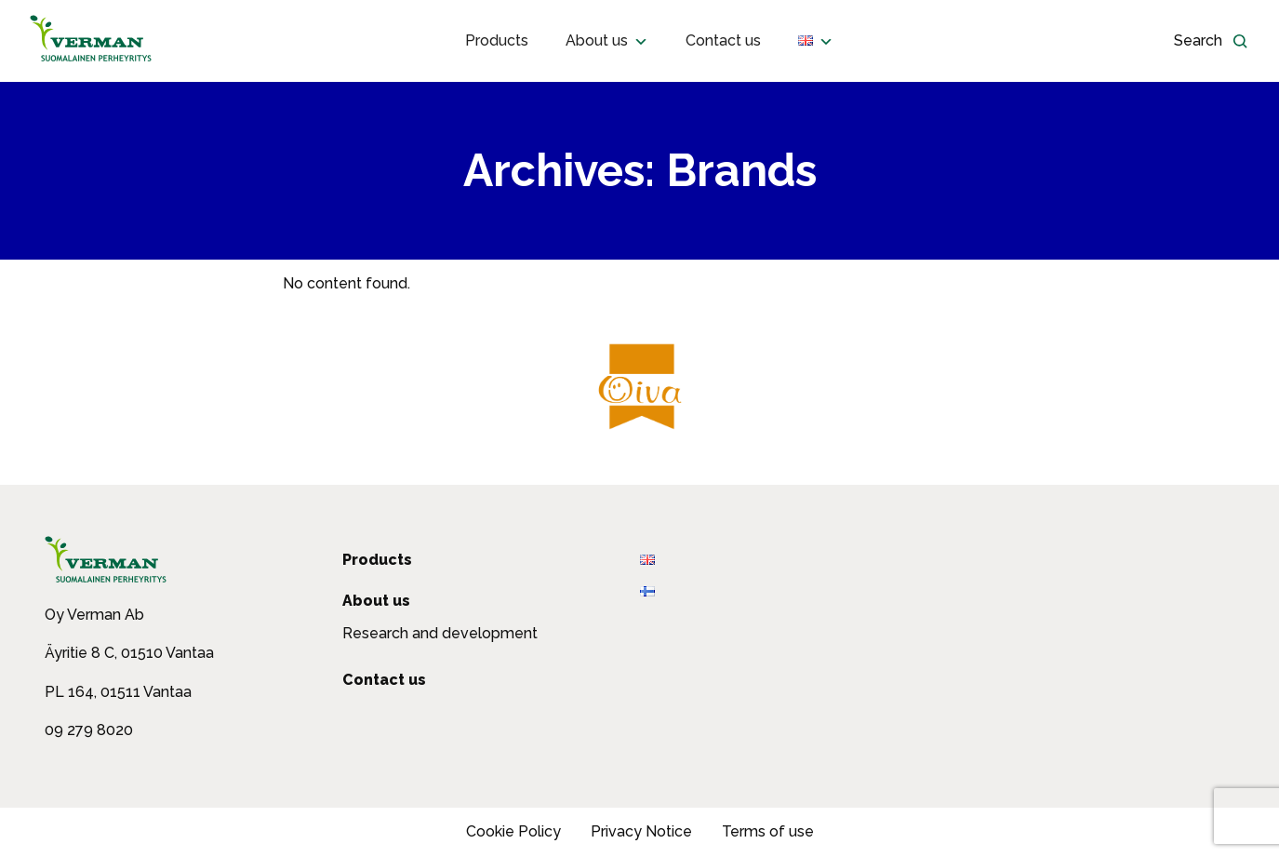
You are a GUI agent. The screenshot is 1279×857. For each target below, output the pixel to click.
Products (496, 40)
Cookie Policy (513, 831)
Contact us (723, 40)
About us (607, 41)
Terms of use (768, 831)
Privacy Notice (641, 831)
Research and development (440, 633)
